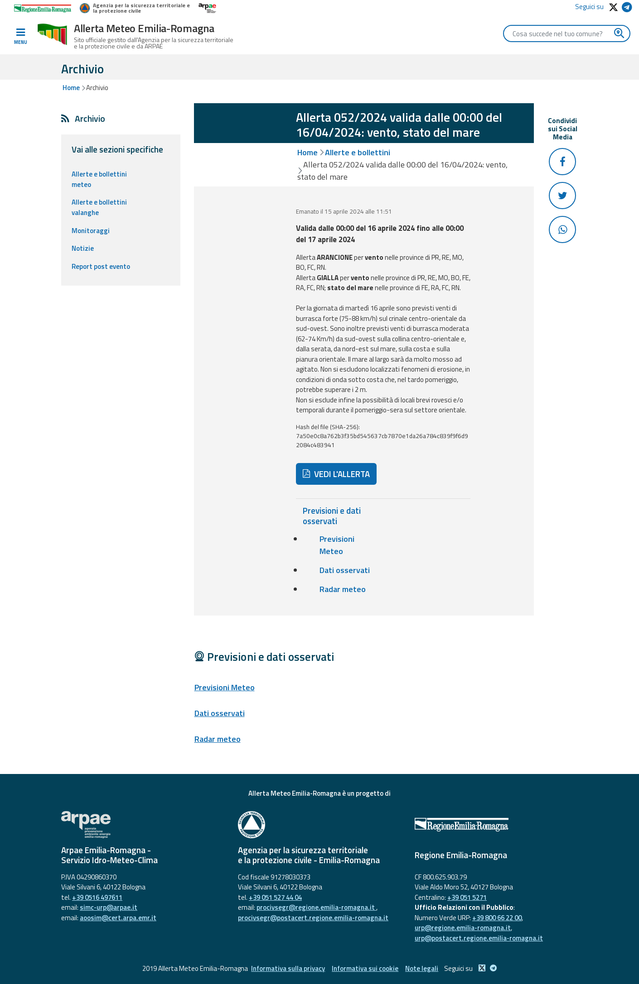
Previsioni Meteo (337, 545)
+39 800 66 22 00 (497, 917)
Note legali (421, 968)
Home (71, 87)
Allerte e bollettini (357, 152)
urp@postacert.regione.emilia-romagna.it (479, 938)
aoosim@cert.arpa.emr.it (118, 917)
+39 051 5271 (467, 897)
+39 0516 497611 (97, 897)
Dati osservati (345, 570)
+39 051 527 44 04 (275, 897)
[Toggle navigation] (20, 36)
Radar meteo (343, 589)
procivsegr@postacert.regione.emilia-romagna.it (313, 917)
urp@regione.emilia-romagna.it (463, 927)
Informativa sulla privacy (288, 968)
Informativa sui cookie (365, 968)
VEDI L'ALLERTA (336, 474)
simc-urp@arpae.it (108, 907)
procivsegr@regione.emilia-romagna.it (316, 907)
